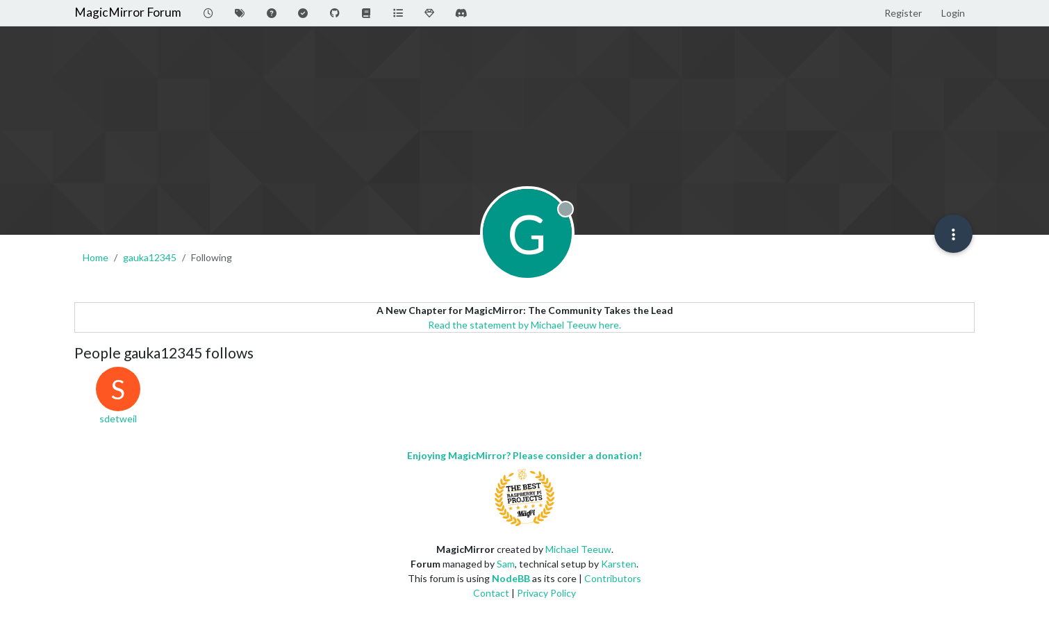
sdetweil (118, 418)
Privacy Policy (546, 593)
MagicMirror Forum (127, 12)
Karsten (618, 564)
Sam (506, 564)
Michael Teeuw (578, 549)
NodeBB (511, 578)
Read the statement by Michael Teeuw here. (524, 325)
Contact (491, 593)
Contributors (612, 578)
